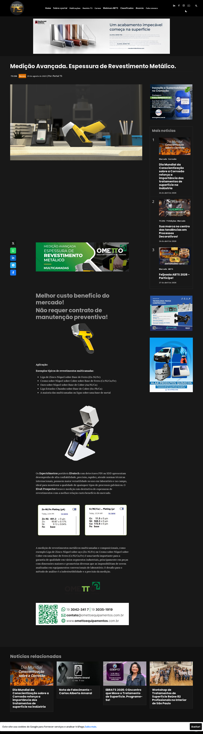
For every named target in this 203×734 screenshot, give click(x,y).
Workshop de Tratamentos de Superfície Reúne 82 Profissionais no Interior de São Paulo (169, 696)
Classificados (127, 8)
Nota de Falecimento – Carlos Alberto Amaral (75, 691)
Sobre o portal (60, 8)
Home (48, 8)
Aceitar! (195, 727)
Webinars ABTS (110, 8)
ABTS (170, 268)
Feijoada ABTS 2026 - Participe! (174, 276)
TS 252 (162, 220)
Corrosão (172, 158)
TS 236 (14, 76)
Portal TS (57, 76)
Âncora (22, 76)
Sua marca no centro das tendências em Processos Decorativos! (174, 231)
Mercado (163, 158)
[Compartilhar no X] (13, 243)
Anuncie (140, 8)
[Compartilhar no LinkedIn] (13, 258)
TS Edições (171, 220)
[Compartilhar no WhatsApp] (13, 251)
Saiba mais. (91, 727)
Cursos (98, 8)
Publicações (74, 8)
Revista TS (87, 8)
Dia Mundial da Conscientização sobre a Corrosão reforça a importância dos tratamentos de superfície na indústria (171, 176)
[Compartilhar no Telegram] (13, 265)
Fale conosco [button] (152, 8)
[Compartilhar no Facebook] (13, 273)
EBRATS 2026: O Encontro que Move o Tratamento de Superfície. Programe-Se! (124, 695)
